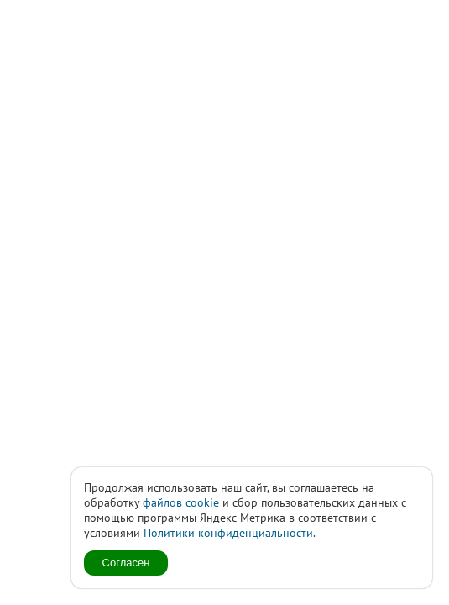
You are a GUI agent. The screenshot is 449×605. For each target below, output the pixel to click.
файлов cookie (181, 502)
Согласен (126, 562)
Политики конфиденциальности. (230, 532)
